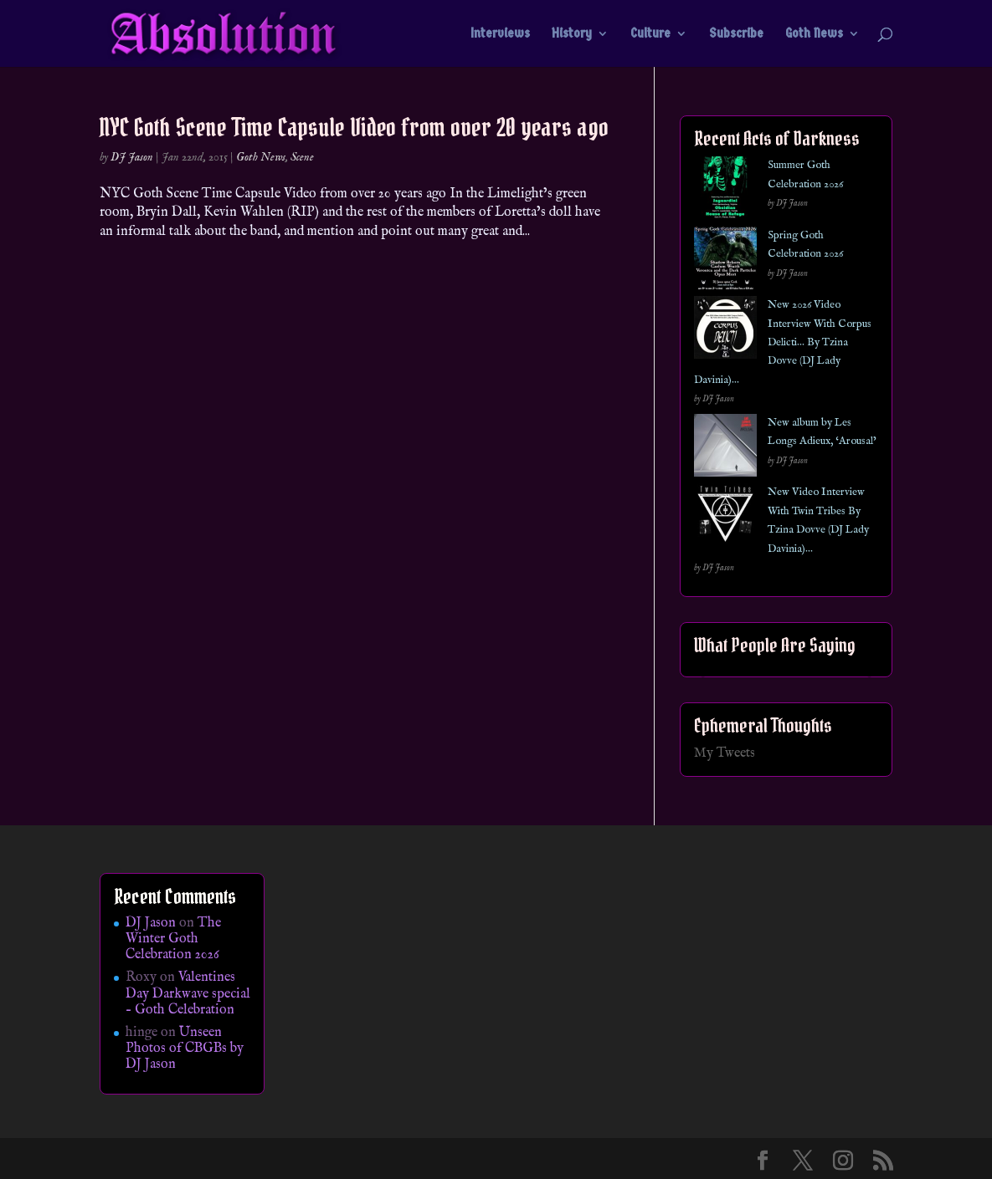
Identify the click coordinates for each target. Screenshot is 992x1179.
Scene (302, 157)
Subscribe (736, 34)
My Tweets (724, 753)
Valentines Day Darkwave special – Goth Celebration (188, 993)
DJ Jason (132, 157)
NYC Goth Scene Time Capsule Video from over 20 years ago (354, 127)
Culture (650, 34)
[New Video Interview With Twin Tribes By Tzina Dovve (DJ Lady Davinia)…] (725, 518)
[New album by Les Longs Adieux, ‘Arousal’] (725, 448)
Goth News (814, 34)
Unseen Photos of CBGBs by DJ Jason (185, 1048)
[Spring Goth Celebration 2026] (725, 261)
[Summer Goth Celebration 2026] (725, 191)
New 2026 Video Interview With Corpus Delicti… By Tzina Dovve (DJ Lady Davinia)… (782, 342)
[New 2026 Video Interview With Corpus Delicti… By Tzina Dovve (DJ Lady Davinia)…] (725, 330)
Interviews (500, 34)
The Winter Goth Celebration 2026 (173, 939)
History (572, 34)
